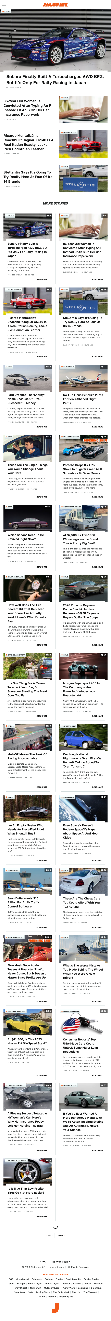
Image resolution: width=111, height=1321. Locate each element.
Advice (10, 797)
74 (105, 937)
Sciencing (83, 1288)
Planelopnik (68, 367)
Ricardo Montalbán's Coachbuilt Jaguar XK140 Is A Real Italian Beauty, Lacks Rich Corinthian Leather (28, 142)
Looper (87, 1283)
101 (49, 507)
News (65, 98)
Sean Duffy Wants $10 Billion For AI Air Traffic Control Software (24, 902)
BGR (11, 1279)
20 (105, 655)
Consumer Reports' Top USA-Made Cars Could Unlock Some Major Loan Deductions (80, 1045)
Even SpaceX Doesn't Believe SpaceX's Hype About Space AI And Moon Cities (81, 831)
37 (105, 1085)
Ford (10, 367)
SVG (30, 1292)
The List (76, 1292)
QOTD (10, 437)
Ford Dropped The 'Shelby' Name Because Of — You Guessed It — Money (26, 399)
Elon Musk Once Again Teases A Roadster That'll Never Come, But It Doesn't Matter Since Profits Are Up (27, 971)
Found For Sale (69, 132)
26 (105, 290)
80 (49, 1085)
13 (49, 655)
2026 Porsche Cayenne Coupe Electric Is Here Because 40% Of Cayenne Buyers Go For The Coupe (81, 611)
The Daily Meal (61, 1292)
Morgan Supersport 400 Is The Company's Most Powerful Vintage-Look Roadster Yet (81, 689)
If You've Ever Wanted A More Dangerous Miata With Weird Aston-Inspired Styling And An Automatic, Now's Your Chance (83, 1122)
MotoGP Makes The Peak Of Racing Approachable (27, 756)
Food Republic (73, 1279)
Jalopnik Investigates (17, 1160)
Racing (7, 11)
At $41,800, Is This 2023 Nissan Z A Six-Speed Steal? (27, 1041)
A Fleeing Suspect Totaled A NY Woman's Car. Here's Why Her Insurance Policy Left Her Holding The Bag (27, 1119)
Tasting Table (43, 1292)
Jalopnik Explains (15, 577)
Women (52, 1296)
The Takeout (90, 1292)
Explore (49, 1279)
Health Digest (35, 1283)
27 (105, 367)
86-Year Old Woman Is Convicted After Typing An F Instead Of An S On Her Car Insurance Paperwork (27, 108)
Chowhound (22, 1279)
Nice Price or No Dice (72, 507)
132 (49, 937)
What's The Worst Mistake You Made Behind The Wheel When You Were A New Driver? (83, 971)
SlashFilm (96, 1288)
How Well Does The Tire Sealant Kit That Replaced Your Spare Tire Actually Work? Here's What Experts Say (27, 613)
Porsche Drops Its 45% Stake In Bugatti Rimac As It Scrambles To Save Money (82, 469)
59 (49, 1011)
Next (60, 1235)
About (44, 1262)
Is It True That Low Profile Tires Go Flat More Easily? (26, 1190)
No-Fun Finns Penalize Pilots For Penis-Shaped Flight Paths (83, 399)
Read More (42, 279)
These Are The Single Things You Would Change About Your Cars (28, 469)
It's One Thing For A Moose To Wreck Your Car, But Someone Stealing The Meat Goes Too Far (27, 689)
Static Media (37, 1267)
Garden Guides (91, 1279)
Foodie (59, 1279)
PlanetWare (68, 1288)
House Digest (52, 1283)
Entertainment (69, 726)
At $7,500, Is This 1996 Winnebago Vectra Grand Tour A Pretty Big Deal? (80, 539)
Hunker (66, 1283)
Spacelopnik (68, 797)
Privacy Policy (61, 1262)
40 (49, 367)
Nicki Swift (35, 1288)
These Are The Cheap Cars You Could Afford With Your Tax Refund (82, 902)
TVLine (41, 1296)
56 (105, 577)
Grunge (21, 1283)
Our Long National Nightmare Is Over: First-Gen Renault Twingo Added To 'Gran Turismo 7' (83, 760)
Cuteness (36, 1279)
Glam (11, 1283)
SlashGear (19, 1292)
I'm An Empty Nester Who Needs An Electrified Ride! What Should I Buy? (26, 829)
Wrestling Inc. (66, 1296)
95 (105, 507)
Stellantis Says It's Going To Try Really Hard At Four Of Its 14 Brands (27, 176)
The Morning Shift (71, 437)
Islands (77, 1283)
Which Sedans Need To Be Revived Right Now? (26, 537)
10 (105, 1011)
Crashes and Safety (16, 655)
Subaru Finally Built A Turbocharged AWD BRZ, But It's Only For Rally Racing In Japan (55, 79)
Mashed (98, 1283)
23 (49, 437)
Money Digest (20, 1288)
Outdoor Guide (51, 1288)
